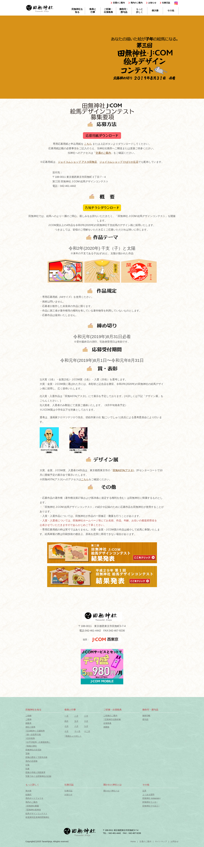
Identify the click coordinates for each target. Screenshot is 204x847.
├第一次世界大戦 (33, 734)
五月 (76, 721)
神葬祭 (106, 727)
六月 (86, 721)
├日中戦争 (30, 738)
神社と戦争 (30, 727)
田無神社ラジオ (149, 802)
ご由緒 (28, 715)
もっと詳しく (139, 10)
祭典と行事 (92, 10)
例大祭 (155, 10)
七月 (66, 726)
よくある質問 (148, 794)
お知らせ (152, 3)
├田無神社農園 (32, 806)
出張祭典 (107, 723)
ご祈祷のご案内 (110, 715)
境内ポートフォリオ (34, 798)
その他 (170, 10)
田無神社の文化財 (33, 750)
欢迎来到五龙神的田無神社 (37, 817)
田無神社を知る (77, 10)
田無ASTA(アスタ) (123, 470)
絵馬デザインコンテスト (36, 813)
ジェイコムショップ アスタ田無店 (77, 162)
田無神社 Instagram (151, 798)
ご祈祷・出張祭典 (108, 10)
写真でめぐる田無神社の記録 (38, 776)
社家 (27, 769)
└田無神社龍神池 (33, 810)
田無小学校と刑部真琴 (35, 772)
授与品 (145, 719)
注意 (144, 791)
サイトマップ (161, 841)
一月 (66, 716)
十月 (66, 731)
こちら (88, 143)
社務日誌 (166, 3)
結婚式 (28, 794)
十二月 (87, 731)
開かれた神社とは (111, 791)
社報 (27, 765)
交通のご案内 (119, 3)
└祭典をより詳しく (73, 736)
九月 (86, 726)
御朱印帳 (146, 715)
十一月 (77, 731)
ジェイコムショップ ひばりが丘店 (118, 162)
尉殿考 (28, 723)
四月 (66, 721)
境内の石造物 (31, 761)
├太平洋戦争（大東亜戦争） (38, 742)
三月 (86, 716)
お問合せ (174, 841)
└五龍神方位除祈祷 (112, 719)
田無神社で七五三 (150, 806)
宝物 (27, 753)
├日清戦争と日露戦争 (35, 731)
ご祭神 (28, 719)
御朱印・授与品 (123, 10)
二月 (76, 716)
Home (133, 841)
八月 (76, 726)
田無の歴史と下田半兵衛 (36, 757)
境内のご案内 (137, 3)
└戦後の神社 (31, 746)
